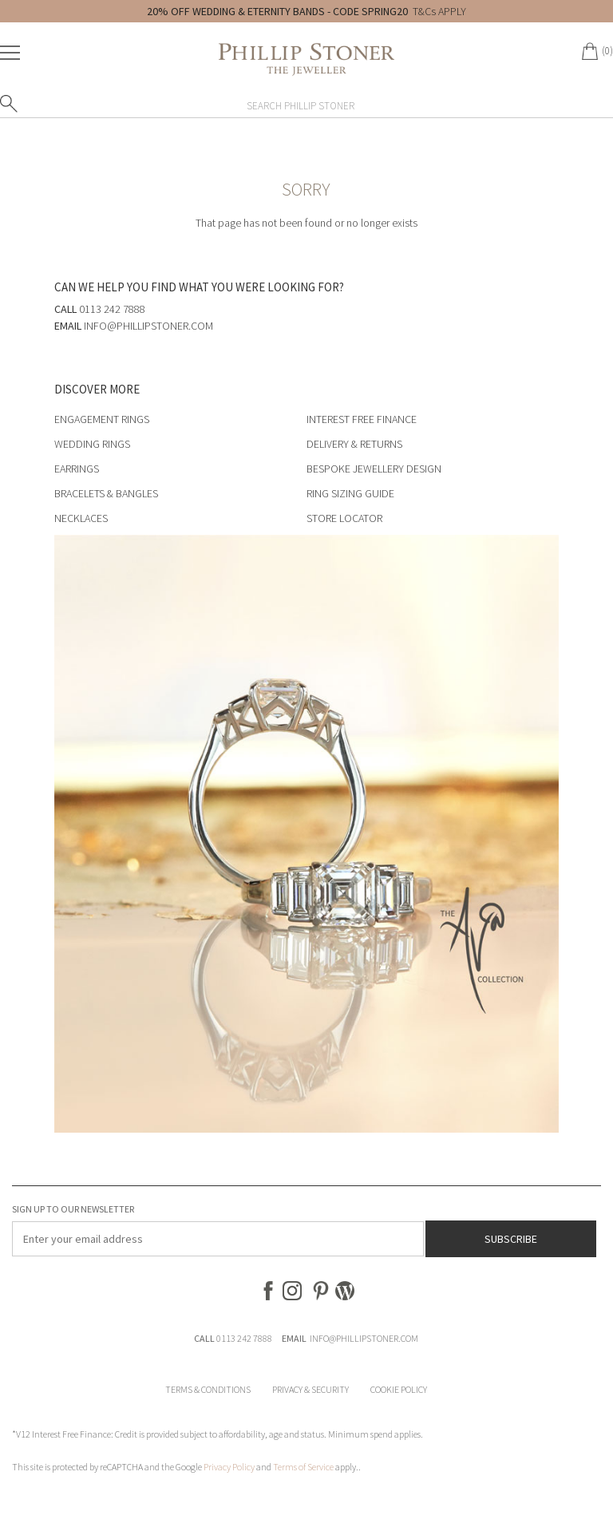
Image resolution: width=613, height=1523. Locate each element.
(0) (607, 50)
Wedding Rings (92, 444)
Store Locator (344, 518)
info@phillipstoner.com (148, 325)
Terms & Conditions (208, 1389)
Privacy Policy (229, 1467)
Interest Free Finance (361, 419)
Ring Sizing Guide (350, 493)
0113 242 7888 (244, 1338)
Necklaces (81, 518)
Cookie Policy (398, 1389)
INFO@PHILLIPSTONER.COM (364, 1338)
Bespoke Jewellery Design (373, 468)
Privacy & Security (310, 1389)
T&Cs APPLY (439, 11)
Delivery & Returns (354, 444)
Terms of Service (303, 1467)
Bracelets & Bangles (106, 493)
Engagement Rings (101, 419)
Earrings (76, 468)
